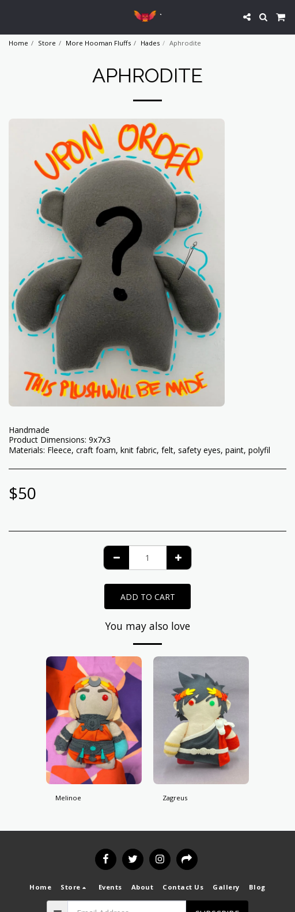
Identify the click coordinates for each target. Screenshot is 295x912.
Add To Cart (147, 596)
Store (47, 43)
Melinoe (68, 797)
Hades (150, 43)
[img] (94, 720)
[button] (12, 16)
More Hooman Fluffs (98, 43)
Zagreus (174, 797)
